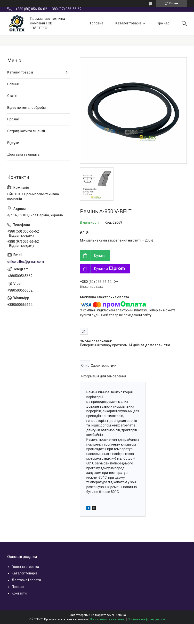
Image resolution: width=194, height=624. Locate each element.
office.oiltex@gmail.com (25, 262)
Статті (12, 96)
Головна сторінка (25, 567)
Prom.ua (120, 615)
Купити (99, 256)
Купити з (109, 268)
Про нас (163, 23)
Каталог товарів (128, 23)
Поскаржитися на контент (108, 619)
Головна (96, 23)
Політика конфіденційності (146, 619)
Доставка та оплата (23, 154)
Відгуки (13, 143)
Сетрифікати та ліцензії (26, 131)
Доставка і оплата (26, 580)
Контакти (19, 593)
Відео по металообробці (26, 108)
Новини (13, 84)
